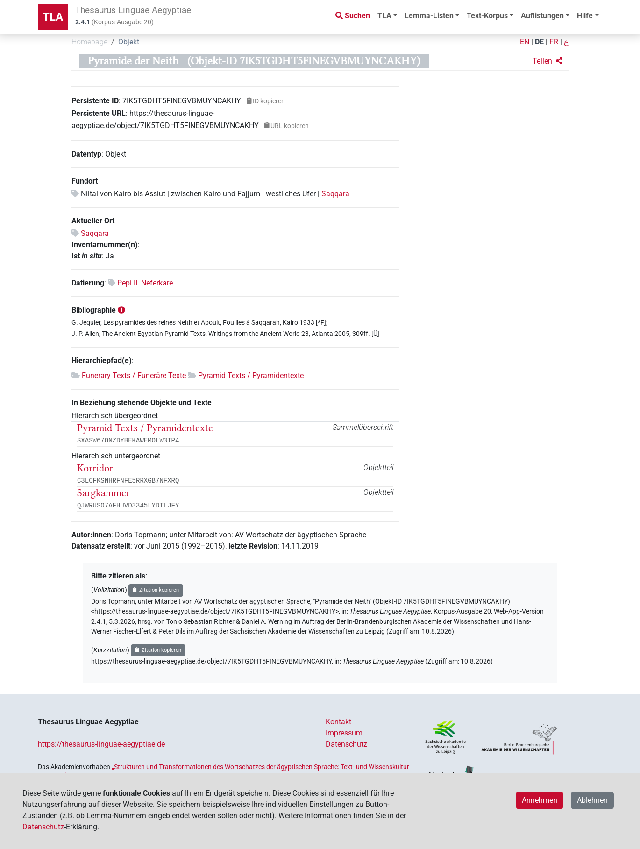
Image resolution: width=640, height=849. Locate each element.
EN (524, 41)
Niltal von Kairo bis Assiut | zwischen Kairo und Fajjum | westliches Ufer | (201, 193)
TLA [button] (384, 15)
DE (539, 41)
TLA (53, 16)
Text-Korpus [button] (487, 15)
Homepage (89, 41)
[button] (547, 61)
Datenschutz (346, 744)
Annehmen (539, 800)
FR (553, 41)
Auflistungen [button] (542, 15)
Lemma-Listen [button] (429, 15)
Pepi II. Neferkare (145, 282)
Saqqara (335, 193)
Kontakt (338, 721)
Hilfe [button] (585, 15)
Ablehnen (592, 800)
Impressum (344, 732)
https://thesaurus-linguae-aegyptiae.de (101, 744)
